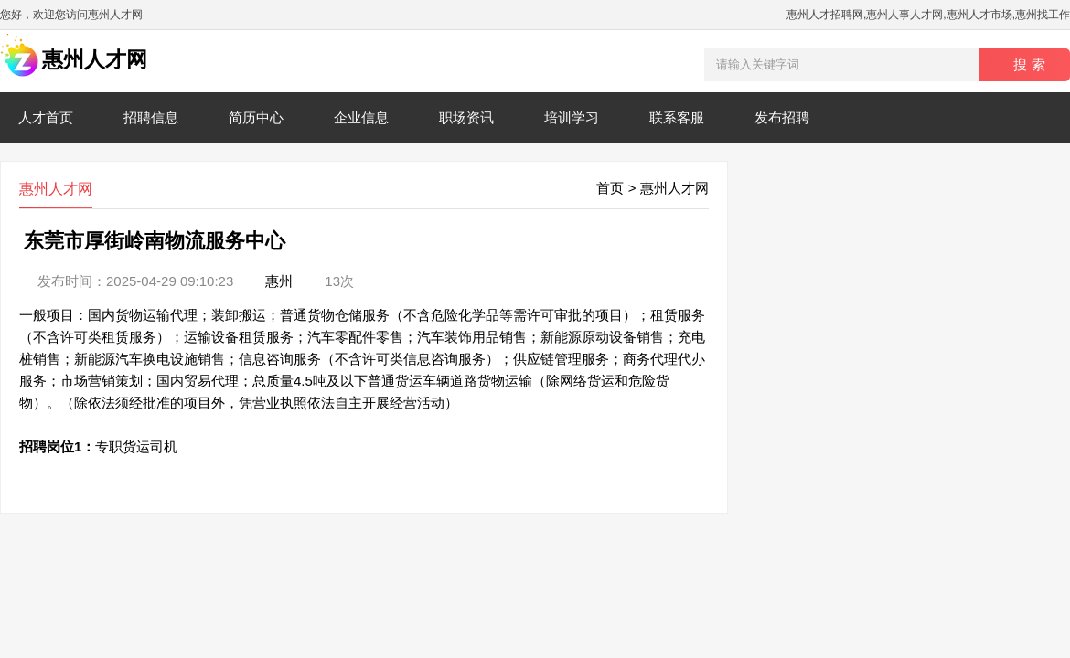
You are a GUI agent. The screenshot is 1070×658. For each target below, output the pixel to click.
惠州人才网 (674, 188)
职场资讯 (466, 117)
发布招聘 (781, 117)
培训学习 (571, 117)
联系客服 (676, 117)
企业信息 (361, 117)
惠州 (279, 281)
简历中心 (256, 117)
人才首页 (45, 117)
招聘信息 (150, 117)
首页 (610, 188)
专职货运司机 (136, 446)
